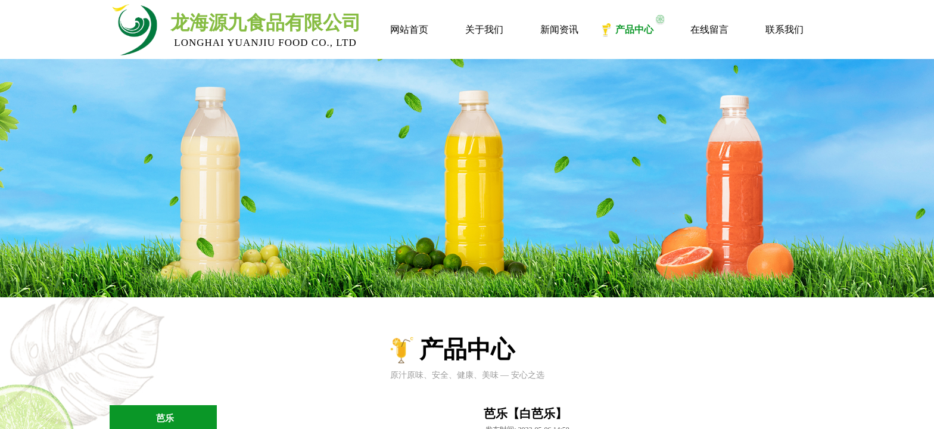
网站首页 (409, 29)
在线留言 (709, 29)
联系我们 (784, 29)
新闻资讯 (559, 29)
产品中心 (634, 29)
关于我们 (484, 29)
